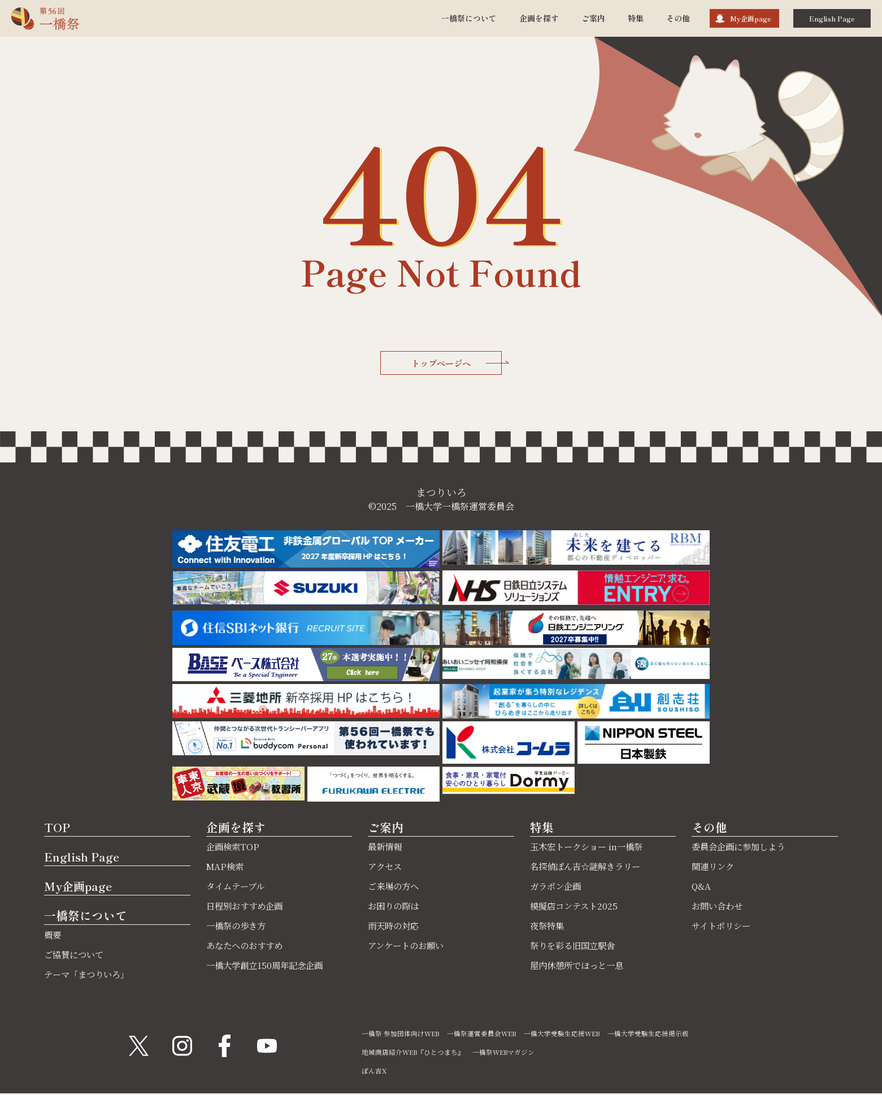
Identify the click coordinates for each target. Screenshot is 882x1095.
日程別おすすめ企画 (247, 907)
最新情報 (386, 848)
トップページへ (457, 363)
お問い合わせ (719, 907)
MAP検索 (226, 868)
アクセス (386, 868)
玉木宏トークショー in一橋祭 (589, 848)
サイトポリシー (723, 927)
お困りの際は (395, 907)
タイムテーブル (237, 887)
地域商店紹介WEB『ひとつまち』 (414, 1053)
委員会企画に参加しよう (741, 848)
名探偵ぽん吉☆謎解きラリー (589, 868)
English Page (832, 18)
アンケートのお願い (408, 947)
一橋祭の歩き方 (238, 927)
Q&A (701, 887)
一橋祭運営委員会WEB (484, 1035)
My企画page (750, 18)
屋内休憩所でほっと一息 (579, 966)
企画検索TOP (234, 848)
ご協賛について (75, 956)
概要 (53, 936)
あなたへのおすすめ (247, 947)
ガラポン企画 (557, 887)
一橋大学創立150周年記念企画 (267, 966)
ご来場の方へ (395, 887)
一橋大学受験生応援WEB (566, 1035)
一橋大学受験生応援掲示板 (653, 1035)
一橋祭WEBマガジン (506, 1053)
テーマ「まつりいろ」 (89, 976)
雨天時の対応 (395, 927)
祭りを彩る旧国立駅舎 (575, 947)
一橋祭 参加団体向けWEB (401, 1035)
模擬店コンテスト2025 (576, 907)
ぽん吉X (374, 1072)
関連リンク (714, 868)
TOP (57, 828)
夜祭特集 (548, 927)
